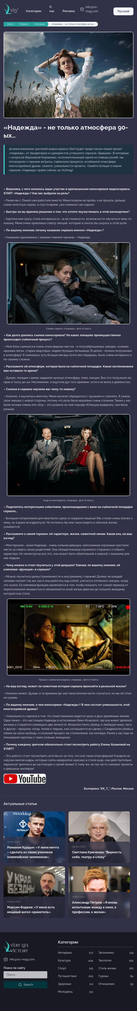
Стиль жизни (115, 968)
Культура (75, 960)
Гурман (115, 976)
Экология (115, 960)
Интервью (75, 953)
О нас (51, 9)
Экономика (115, 953)
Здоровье (75, 984)
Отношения (115, 984)
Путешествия (75, 976)
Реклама (69, 11)
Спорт (75, 968)
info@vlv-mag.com (19, 959)
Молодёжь (75, 992)
